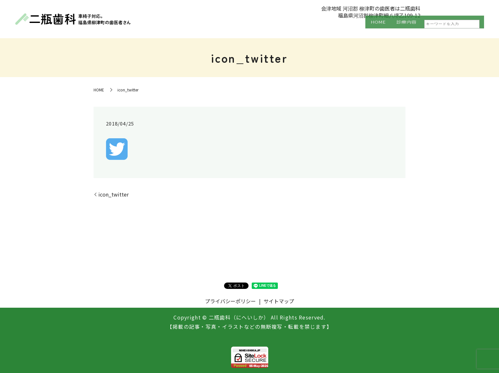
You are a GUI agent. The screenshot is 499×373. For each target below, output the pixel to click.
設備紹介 (466, 27)
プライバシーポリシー (230, 301)
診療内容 (395, 27)
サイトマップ (279, 301)
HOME (362, 27)
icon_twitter (113, 194)
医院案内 (430, 27)
